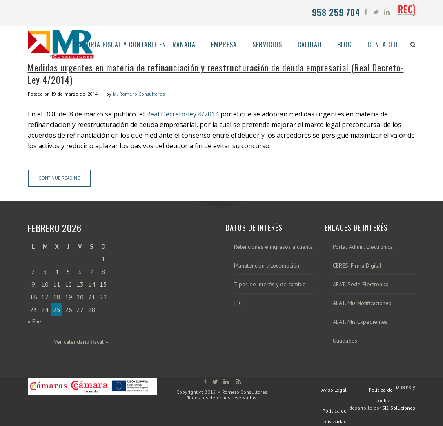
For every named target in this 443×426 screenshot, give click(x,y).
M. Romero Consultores (139, 94)
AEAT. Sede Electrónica (361, 284)
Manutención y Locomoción (266, 265)
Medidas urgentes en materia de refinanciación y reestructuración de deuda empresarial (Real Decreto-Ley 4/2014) (216, 73)
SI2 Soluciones (398, 408)
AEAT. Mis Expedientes (360, 322)
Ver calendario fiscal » (81, 342)
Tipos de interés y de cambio (270, 284)
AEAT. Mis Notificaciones (362, 303)
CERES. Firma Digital (357, 265)
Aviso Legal (334, 390)
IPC (238, 303)
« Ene (34, 321)
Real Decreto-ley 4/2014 (182, 113)
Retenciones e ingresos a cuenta (273, 246)
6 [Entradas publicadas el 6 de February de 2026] (80, 272)
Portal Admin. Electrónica (363, 246)
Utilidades (345, 340)
